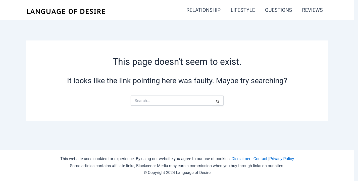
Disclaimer (240, 158)
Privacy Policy (281, 158)
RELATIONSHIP (203, 10)
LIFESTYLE (243, 10)
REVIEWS (312, 10)
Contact (260, 158)
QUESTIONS (278, 10)
